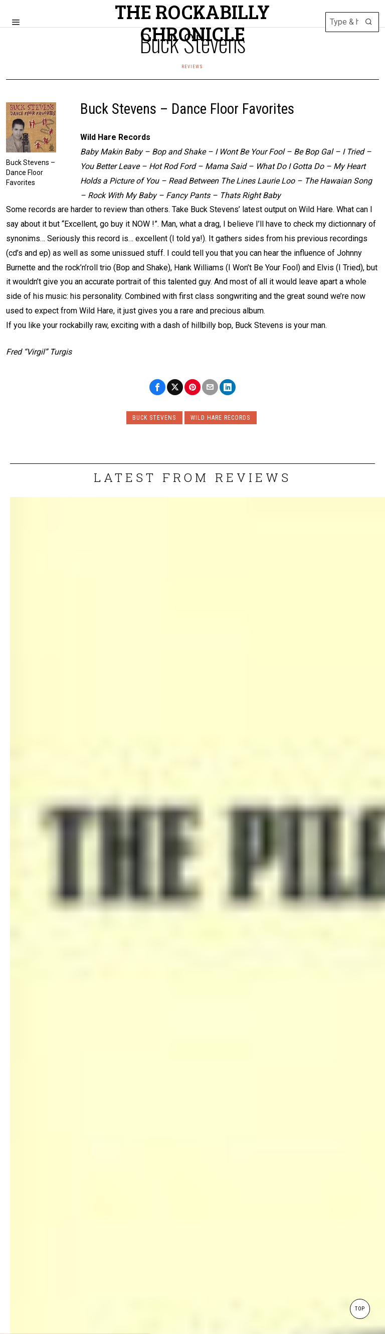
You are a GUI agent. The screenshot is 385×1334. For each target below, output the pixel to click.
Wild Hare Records (222, 417)
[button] (369, 22)
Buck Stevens (153, 417)
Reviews (192, 66)
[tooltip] (157, 387)
